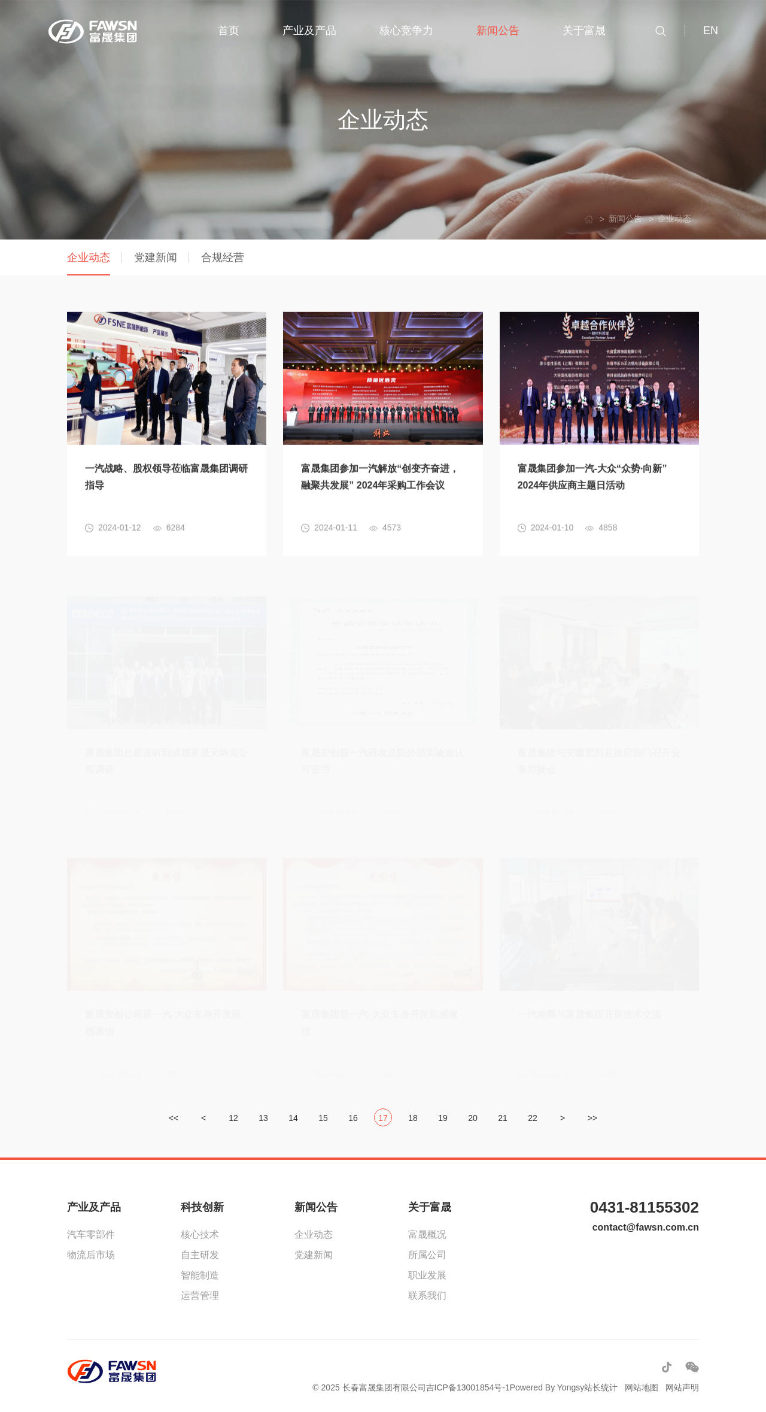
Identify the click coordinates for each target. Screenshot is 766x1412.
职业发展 (427, 1275)
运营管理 (200, 1295)
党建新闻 (155, 257)
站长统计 (601, 1387)
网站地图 (641, 1387)
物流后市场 (91, 1255)
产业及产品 (94, 1207)
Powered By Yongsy (547, 1387)
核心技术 (200, 1234)
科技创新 (202, 1207)
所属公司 (427, 1255)
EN (710, 31)
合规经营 (222, 257)
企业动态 (88, 257)
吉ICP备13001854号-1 (468, 1387)
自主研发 (200, 1255)
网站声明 (682, 1387)
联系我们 (427, 1295)
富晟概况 (427, 1234)
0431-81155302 (644, 1207)
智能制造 (200, 1275)
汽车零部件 (91, 1234)
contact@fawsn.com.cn (645, 1227)
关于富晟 (429, 1207)
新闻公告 (316, 1207)
